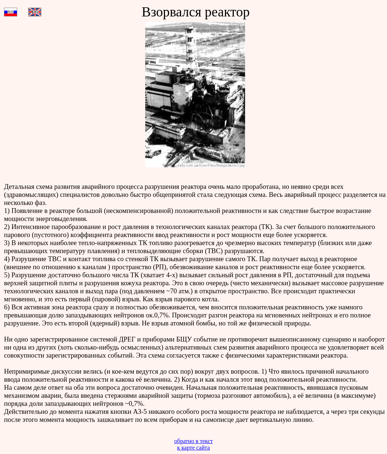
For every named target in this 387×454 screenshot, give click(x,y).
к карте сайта (193, 448)
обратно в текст (193, 441)
